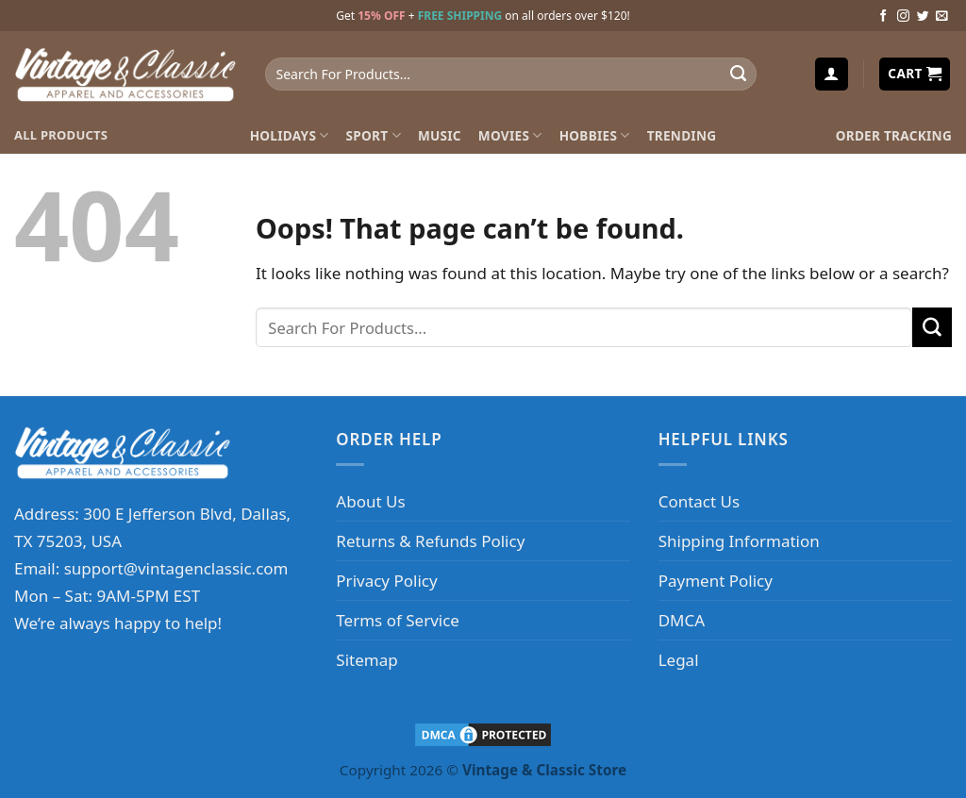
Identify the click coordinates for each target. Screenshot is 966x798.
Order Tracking (894, 135)
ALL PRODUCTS (61, 134)
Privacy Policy (386, 580)
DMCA (681, 620)
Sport (373, 135)
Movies (510, 135)
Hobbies (594, 135)
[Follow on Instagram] (903, 16)
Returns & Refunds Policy (430, 541)
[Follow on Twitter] (923, 16)
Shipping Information (739, 541)
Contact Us (699, 501)
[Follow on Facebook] (883, 16)
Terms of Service (397, 620)
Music (439, 135)
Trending (682, 135)
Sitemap (366, 660)
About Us (370, 501)
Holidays (289, 135)
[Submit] (738, 74)
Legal (678, 660)
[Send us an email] (942, 16)
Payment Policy (715, 580)
